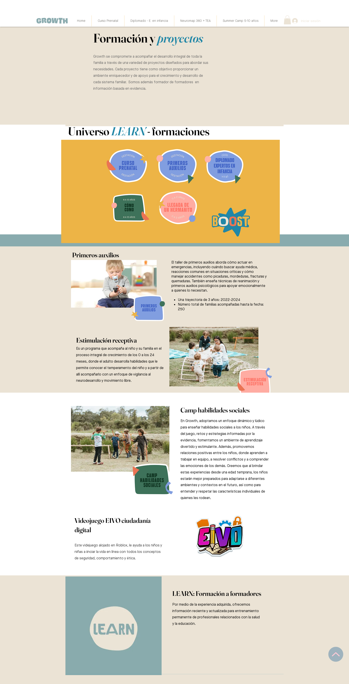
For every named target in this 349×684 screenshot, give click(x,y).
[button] (287, 19)
